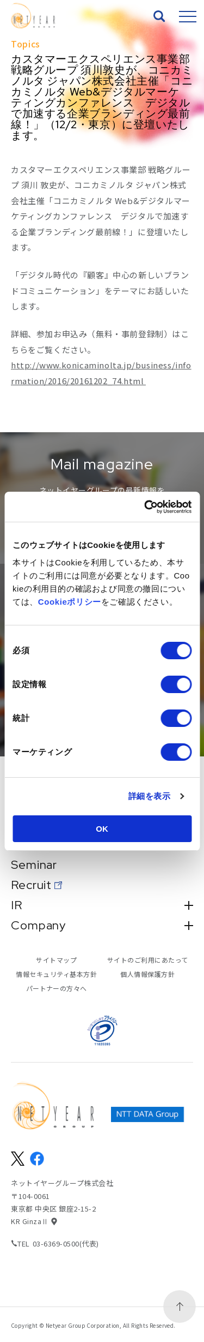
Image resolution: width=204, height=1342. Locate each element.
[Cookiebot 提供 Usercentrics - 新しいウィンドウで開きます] (145, 507)
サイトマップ (56, 959)
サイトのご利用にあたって (147, 959)
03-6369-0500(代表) (66, 1243)
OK (102, 828)
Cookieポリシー (69, 601)
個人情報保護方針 (147, 974)
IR (102, 905)
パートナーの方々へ (56, 988)
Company (102, 926)
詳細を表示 (149, 796)
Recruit (31, 885)
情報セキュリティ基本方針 (56, 974)
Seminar (34, 865)
